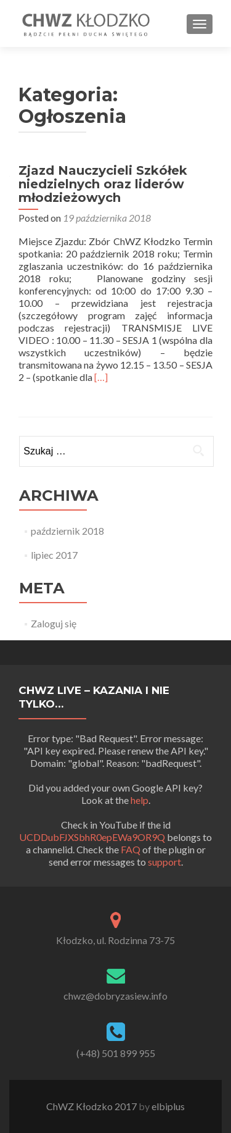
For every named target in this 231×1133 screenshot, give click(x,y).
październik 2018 (67, 531)
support (164, 862)
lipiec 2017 (54, 555)
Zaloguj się (53, 623)
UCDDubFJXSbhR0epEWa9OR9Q (92, 837)
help (139, 800)
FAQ (130, 849)
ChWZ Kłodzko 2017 (92, 1106)
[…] (101, 377)
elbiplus (168, 1106)
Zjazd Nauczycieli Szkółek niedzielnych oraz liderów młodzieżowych (102, 184)
